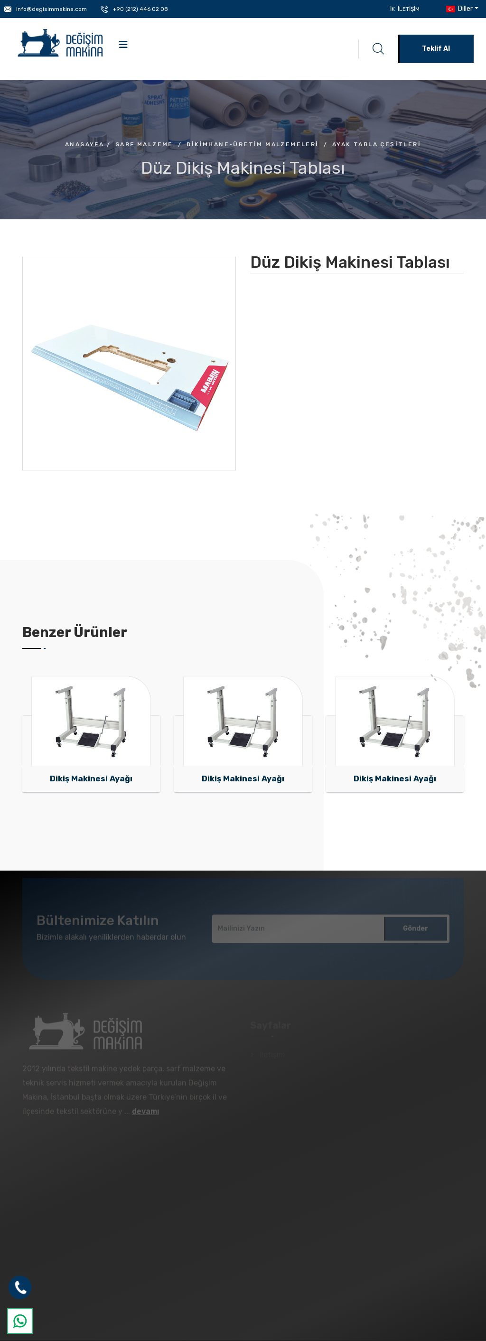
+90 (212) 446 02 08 (140, 9)
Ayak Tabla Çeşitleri (376, 144)
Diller (458, 9)
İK (392, 9)
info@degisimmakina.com (51, 9)
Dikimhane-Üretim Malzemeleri (252, 144)
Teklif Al (436, 49)
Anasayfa (84, 144)
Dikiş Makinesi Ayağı (91, 778)
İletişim (409, 9)
